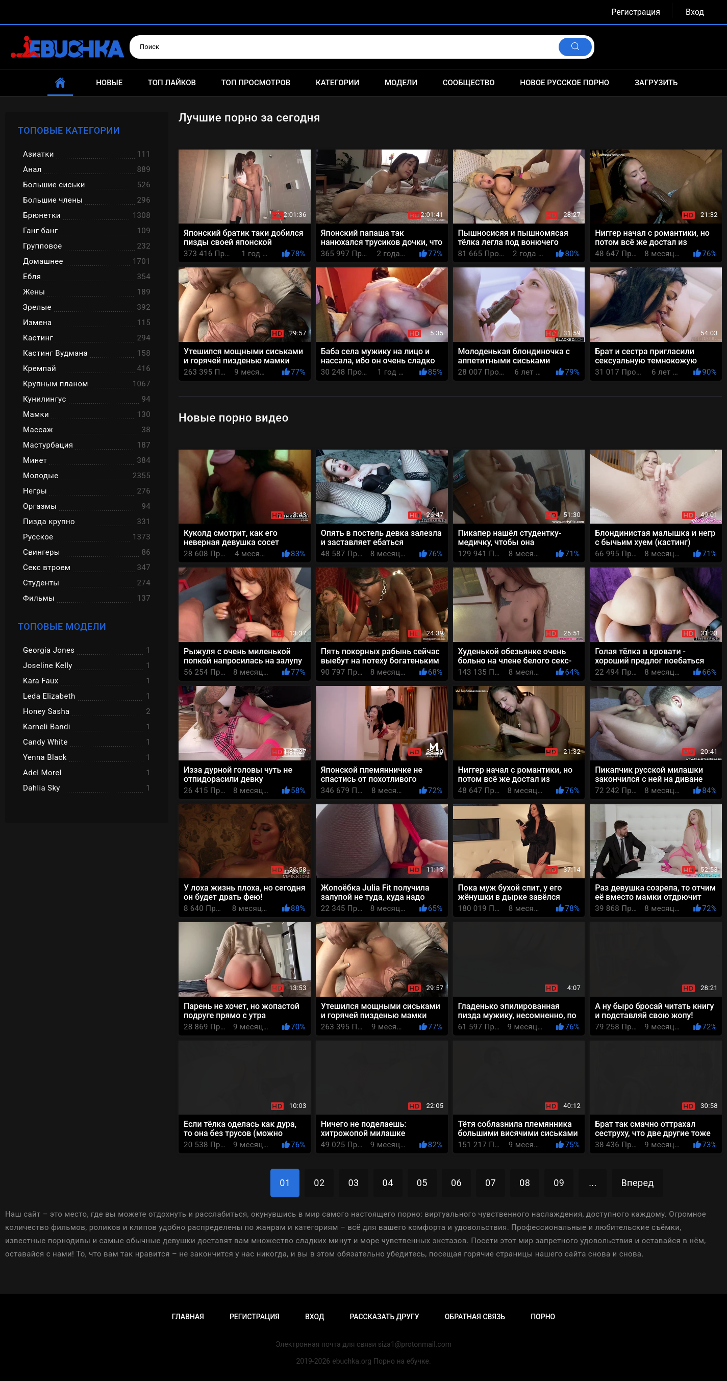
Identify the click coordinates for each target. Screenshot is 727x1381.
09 (559, 1182)
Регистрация (635, 12)
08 (524, 1182)
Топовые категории (69, 130)
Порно (543, 1317)
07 (490, 1182)
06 (456, 1182)
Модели (401, 82)
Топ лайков (172, 82)
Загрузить (656, 82)
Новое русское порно (564, 82)
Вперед (637, 1182)
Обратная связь (475, 1317)
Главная (188, 1317)
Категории (337, 82)
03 (353, 1182)
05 (422, 1182)
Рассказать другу (384, 1317)
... (593, 1182)
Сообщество (469, 82)
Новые (109, 82)
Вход (695, 12)
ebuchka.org (351, 1361)
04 (388, 1182)
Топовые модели (62, 626)
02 (319, 1182)
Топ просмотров (256, 82)
